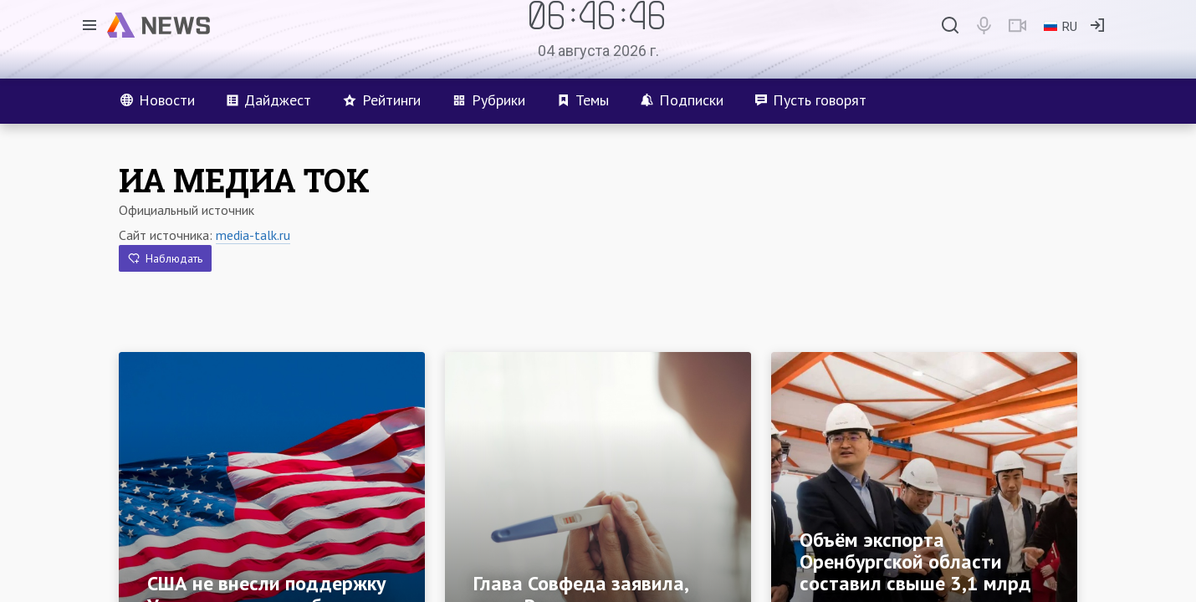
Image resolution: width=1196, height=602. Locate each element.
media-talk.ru (253, 235)
